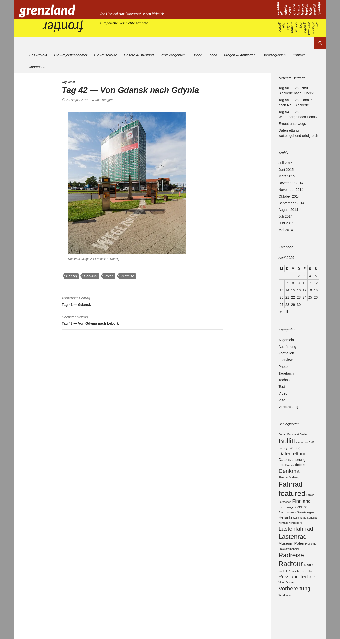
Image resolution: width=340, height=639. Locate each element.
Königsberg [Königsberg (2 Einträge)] (295, 532)
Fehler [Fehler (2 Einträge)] (310, 501)
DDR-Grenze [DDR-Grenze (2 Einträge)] (286, 468)
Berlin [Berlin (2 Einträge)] (303, 434)
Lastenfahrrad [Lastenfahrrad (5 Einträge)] (296, 539)
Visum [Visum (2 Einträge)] (289, 598)
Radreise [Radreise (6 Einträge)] (291, 568)
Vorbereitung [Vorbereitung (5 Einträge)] (294, 605)
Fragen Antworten (239, 55)
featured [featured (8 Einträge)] (292, 500)
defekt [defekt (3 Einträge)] (300, 468)
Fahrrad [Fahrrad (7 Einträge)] (291, 490)
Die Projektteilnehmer (70, 55)
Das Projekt (38, 55)
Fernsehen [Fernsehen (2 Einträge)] (285, 510)
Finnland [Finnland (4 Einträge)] (301, 509)
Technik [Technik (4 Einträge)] (308, 592)
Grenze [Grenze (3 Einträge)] (301, 516)
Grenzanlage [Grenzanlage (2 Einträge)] (286, 516)
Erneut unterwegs (292, 124)
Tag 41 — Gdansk (142, 301)
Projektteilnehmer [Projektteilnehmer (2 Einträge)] (289, 561)
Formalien (286, 353)
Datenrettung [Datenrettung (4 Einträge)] (293, 456)
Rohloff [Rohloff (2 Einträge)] (283, 586)
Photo (283, 367)
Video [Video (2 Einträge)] (282, 598)
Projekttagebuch (172, 55)
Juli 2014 (286, 216)
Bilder (196, 55)
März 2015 (287, 176)
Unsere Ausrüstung (139, 55)
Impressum (37, 67)
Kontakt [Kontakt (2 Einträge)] (283, 532)
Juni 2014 (286, 223)
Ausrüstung (287, 347)
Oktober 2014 (289, 196)
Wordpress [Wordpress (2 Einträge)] (285, 611)
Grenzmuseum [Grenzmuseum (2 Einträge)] (287, 521)
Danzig (71, 276)
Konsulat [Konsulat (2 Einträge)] (312, 527)
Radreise (127, 276)
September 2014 (292, 203)
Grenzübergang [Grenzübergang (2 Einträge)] (306, 521)
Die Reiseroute (105, 55)
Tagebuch (68, 82)
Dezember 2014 (291, 183)
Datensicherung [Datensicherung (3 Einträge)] (292, 463)
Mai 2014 (286, 230)
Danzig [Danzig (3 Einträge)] (295, 450)
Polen (108, 276)
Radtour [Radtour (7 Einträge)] (291, 578)
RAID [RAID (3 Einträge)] (308, 579)
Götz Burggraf (104, 100)
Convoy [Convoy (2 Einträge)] (283, 450)
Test (282, 387)
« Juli (284, 312)
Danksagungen (274, 55)
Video (212, 55)
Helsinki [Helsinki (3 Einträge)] (285, 527)
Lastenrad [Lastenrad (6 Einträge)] (293, 548)
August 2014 (288, 210)
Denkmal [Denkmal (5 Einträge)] (290, 475)
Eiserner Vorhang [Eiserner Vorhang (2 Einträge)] (289, 482)
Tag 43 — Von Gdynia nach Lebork (142, 319)
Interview (286, 360)
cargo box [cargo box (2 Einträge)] (302, 443)
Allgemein (286, 340)
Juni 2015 (286, 170)
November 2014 (291, 190)
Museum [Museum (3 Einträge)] (286, 555)
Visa (282, 400)
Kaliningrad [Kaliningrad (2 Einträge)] (299, 527)
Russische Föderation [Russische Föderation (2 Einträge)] (300, 586)
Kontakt (298, 55)
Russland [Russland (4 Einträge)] (289, 592)
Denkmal (90, 276)
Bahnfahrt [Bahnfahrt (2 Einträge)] (293, 434)
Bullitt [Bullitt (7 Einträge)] (287, 442)
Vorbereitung (288, 407)
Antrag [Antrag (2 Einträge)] (282, 434)
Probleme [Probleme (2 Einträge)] (310, 555)
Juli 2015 (286, 163)
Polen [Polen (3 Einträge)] (299, 555)
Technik (284, 380)
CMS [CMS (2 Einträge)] (312, 443)
